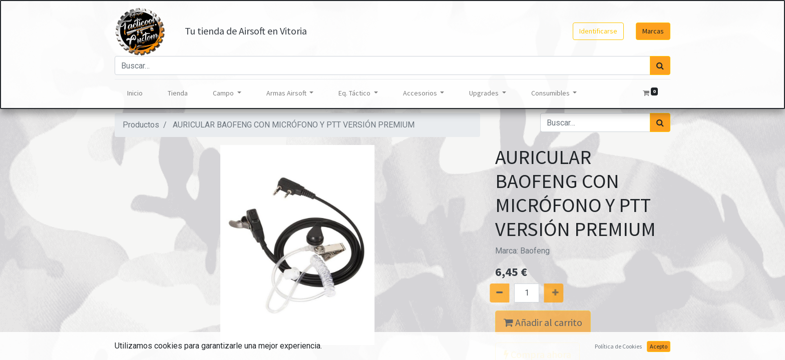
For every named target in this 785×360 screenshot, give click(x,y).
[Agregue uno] (565, 293)
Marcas (653, 31)
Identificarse (598, 31)
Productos (141, 125)
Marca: (522, 251)
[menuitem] (135, 93)
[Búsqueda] (660, 65)
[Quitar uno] (488, 293)
